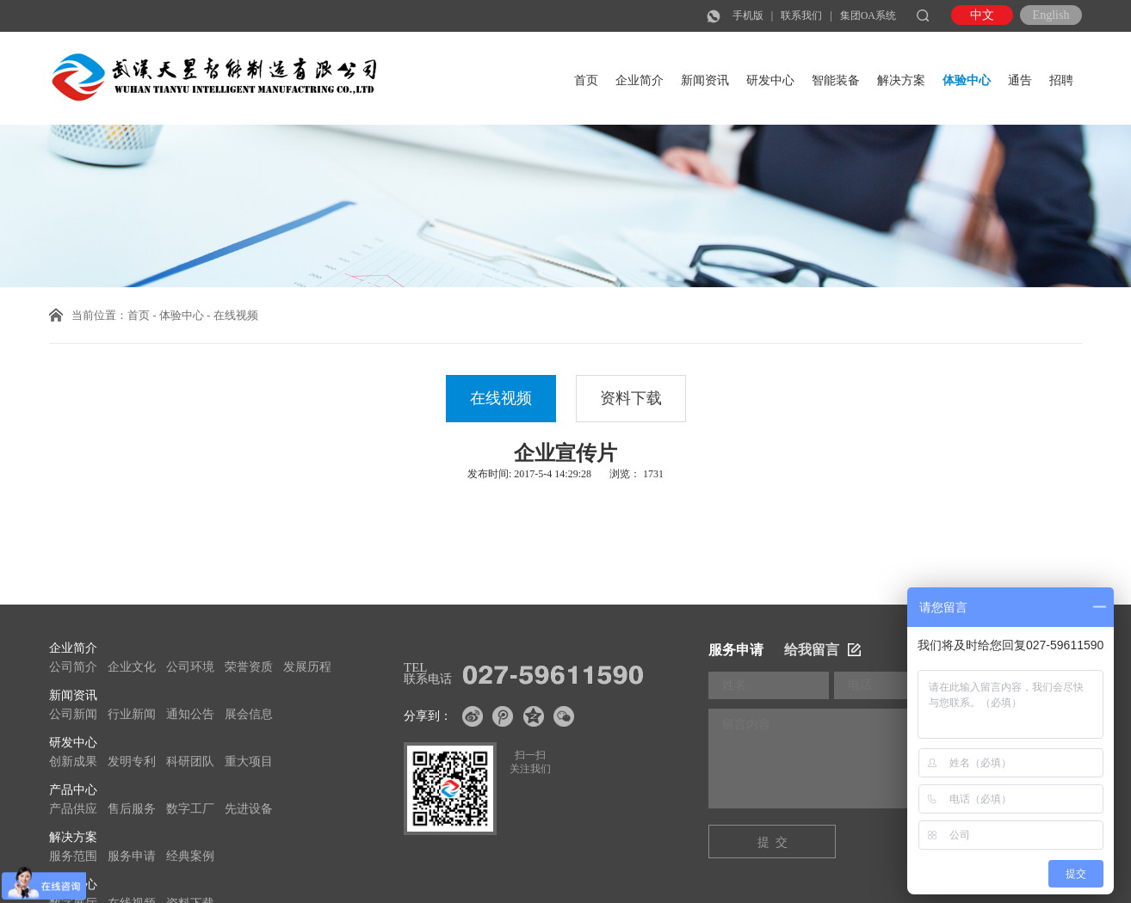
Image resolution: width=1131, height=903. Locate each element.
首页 (586, 80)
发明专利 (132, 761)
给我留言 (822, 649)
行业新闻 (132, 714)
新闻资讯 (705, 80)
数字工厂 (190, 808)
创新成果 (73, 761)
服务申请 (132, 856)
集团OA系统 (868, 15)
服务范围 (73, 856)
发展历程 (307, 666)
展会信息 (249, 714)
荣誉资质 (249, 666)
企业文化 (132, 666)
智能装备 (836, 80)
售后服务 (132, 808)
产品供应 (73, 808)
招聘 (1061, 80)
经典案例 (190, 856)
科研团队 (190, 761)
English (1051, 15)
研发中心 (770, 80)
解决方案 (901, 80)
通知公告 (190, 714)
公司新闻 (73, 714)
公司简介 (73, 666)
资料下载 (631, 398)
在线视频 (501, 398)
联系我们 (801, 15)
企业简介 (639, 80)
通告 (1020, 80)
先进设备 (249, 808)
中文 (982, 15)
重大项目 (249, 761)
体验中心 (966, 80)
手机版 (747, 15)
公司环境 (190, 666)
